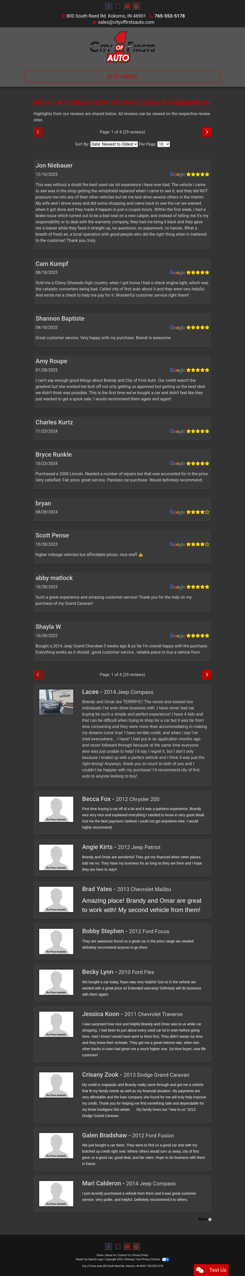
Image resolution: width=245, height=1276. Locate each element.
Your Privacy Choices (152, 1259)
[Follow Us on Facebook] (108, 6)
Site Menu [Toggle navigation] (122, 76)
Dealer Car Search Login (89, 1259)
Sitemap (129, 1259)
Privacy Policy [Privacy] (141, 1255)
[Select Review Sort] (114, 144)
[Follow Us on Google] (136, 6)
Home (100, 1255)
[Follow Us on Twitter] (117, 6)
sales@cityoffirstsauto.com (126, 22)
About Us (110, 1255)
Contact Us (124, 1255)
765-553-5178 (169, 16)
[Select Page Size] (163, 144)
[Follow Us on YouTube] (127, 6)
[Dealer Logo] (122, 46)
